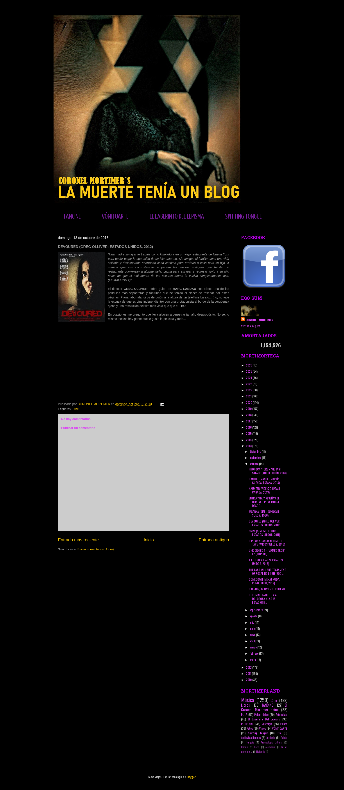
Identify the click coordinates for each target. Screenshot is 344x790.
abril (252, 641)
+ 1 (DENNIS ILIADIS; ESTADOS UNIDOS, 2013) (266, 562)
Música (247, 699)
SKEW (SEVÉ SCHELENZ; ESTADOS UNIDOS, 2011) (264, 532)
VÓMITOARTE (115, 216)
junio (252, 628)
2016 (249, 427)
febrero (254, 653)
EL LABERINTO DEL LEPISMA (177, 216)
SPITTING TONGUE (243, 216)
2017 (249, 421)
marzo (253, 647)
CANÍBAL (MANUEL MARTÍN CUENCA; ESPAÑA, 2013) (264, 480)
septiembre (256, 609)
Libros (245, 705)
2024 (249, 377)
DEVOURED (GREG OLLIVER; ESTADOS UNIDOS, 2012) (264, 523)
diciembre (255, 451)
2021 (249, 396)
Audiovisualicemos (251, 738)
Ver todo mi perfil (251, 325)
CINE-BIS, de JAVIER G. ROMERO (267, 589)
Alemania (270, 747)
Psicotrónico (261, 714)
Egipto (284, 738)
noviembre (255, 457)
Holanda (260, 751)
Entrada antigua (214, 539)
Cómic (244, 747)
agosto (253, 616)
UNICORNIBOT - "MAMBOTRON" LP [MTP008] (267, 552)
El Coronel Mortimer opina (264, 707)
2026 (249, 365)
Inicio (149, 539)
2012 (249, 667)
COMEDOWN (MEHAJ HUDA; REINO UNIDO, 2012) (264, 581)
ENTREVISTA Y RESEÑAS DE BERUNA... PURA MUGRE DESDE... (264, 502)
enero (252, 659)
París (256, 747)
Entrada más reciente (78, 539)
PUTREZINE (247, 723)
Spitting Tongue (258, 733)
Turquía (250, 742)
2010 (249, 679)
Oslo (279, 733)
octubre (254, 463)
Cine (75, 409)
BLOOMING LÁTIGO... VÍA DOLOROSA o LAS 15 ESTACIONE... (263, 598)
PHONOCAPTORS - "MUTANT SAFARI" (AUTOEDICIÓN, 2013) (268, 471)
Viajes (262, 728)
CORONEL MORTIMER (259, 319)
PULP (244, 714)
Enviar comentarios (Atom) (95, 549)
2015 (249, 433)
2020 (249, 402)
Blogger (190, 776)
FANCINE (72, 216)
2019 (249, 408)
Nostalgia (267, 723)
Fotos (250, 728)
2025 (249, 371)
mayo (252, 634)
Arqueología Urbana (272, 742)
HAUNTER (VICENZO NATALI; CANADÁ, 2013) (264, 490)
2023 (249, 383)
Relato (283, 723)
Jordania (270, 738)
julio (252, 622)
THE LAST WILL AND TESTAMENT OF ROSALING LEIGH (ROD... (267, 571)
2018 (249, 414)
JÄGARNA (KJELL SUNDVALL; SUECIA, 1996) (264, 513)
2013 (249, 445)
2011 (249, 673)
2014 (249, 439)
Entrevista (281, 714)
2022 (249, 390)
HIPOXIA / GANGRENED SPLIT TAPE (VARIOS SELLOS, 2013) (267, 542)
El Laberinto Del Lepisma (264, 719)
